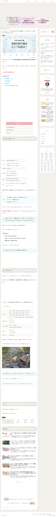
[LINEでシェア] (28, 55)
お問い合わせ (44, 514)
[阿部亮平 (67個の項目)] (51, 153)
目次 (18, 123)
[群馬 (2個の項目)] (48, 168)
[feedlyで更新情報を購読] (47, 92)
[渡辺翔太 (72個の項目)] (46, 153)
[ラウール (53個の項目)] (43, 157)
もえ (47, 87)
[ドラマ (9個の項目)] (42, 162)
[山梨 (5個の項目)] (42, 163)
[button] (34, 55)
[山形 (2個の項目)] (48, 166)
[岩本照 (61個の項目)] (43, 156)
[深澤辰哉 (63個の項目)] (47, 154)
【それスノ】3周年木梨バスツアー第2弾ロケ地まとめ (47, 48)
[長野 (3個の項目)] (48, 165)
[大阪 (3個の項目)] (52, 165)
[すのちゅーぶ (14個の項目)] (43, 160)
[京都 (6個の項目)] (49, 162)
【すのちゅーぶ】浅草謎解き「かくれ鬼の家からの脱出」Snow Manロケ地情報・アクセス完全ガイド (47, 57)
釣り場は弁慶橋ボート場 (11, 127)
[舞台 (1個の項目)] (45, 171)
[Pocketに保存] (22, 55)
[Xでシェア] (5, 55)
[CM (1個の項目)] (52, 171)
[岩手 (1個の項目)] (52, 169)
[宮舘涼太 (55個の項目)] (51, 156)
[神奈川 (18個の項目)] (47, 159)
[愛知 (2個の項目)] (45, 168)
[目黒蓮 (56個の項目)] (47, 156)
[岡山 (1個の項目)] (48, 169)
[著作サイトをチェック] (45, 92)
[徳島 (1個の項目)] (52, 168)
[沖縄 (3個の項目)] (42, 166)
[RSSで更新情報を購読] (48, 92)
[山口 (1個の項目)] (42, 169)
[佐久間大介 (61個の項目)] (51, 154)
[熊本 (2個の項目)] (45, 166)
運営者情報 (48, 514)
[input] (47, 32)
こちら (12, 185)
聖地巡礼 (3, 417)
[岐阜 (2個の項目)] (42, 168)
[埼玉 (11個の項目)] (48, 160)
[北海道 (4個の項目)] (48, 163)
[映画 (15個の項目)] (52, 159)
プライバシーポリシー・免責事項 (36, 514)
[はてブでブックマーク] (16, 55)
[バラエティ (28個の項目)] (51, 157)
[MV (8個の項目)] (45, 162)
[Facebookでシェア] (10, 55)
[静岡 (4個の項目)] (42, 165)
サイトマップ (53, 514)
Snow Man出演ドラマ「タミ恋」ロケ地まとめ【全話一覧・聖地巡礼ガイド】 (47, 62)
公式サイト (27, 211)
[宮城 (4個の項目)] (45, 163)
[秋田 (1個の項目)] (42, 171)
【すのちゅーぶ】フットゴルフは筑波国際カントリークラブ (47, 44)
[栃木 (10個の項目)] (52, 160)
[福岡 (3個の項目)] (45, 165)
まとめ (9, 132)
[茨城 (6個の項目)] (52, 162)
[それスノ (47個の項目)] (47, 157)
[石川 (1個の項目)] (49, 171)
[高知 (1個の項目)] (45, 169)
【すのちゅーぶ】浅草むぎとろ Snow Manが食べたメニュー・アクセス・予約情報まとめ (47, 52)
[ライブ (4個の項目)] (52, 163)
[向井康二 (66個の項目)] (43, 154)
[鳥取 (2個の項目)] (52, 166)
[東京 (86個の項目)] (42, 153)
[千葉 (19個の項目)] (43, 159)
